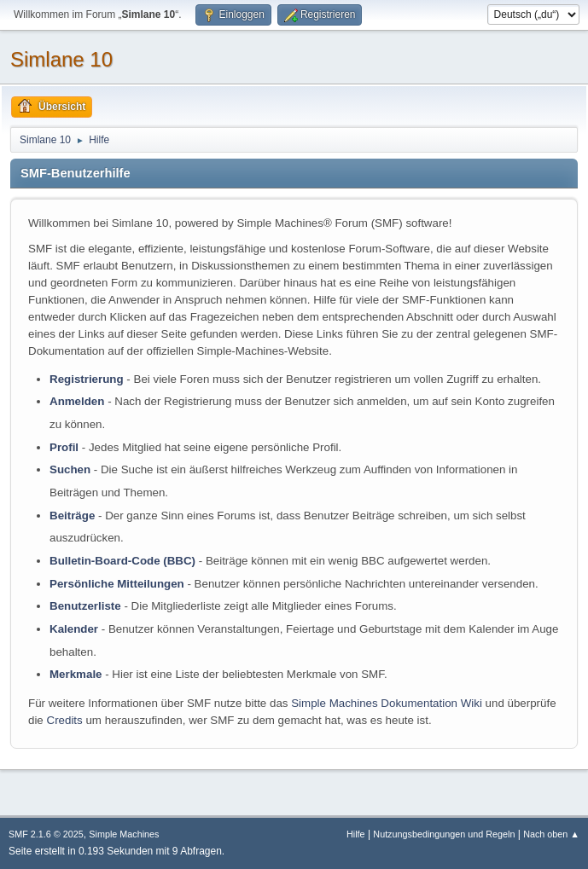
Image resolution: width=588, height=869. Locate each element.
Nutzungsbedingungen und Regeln (444, 834)
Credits (65, 720)
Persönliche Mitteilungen (116, 583)
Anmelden (76, 401)
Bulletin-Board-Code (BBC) (122, 560)
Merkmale (75, 674)
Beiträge (72, 515)
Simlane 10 (61, 59)
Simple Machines (124, 834)
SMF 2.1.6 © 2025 (46, 834)
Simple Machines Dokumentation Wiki (386, 703)
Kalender (73, 629)
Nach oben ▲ (551, 834)
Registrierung (86, 379)
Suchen (69, 469)
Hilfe (355, 834)
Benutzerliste (85, 606)
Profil (64, 447)
